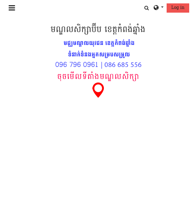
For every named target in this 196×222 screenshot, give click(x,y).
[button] (146, 7)
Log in (177, 7)
